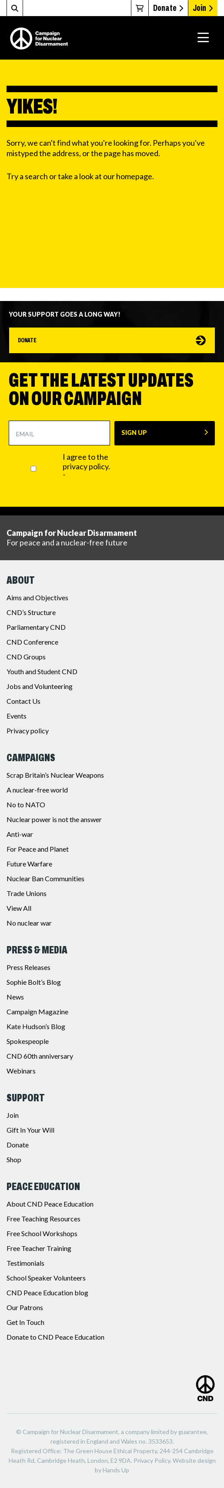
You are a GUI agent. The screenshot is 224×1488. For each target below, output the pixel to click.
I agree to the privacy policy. (86, 466)
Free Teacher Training (39, 1248)
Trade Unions (27, 893)
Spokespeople (28, 1041)
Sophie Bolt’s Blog (34, 982)
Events (17, 716)
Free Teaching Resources (43, 1218)
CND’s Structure (31, 612)
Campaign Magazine (37, 1011)
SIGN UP (134, 432)
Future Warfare (29, 863)
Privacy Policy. (152, 1460)
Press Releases (28, 967)
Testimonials (25, 1263)
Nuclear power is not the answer (54, 819)
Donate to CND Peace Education (55, 1337)
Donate (168, 8)
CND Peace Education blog (47, 1292)
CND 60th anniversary (40, 1056)
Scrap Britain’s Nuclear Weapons (55, 775)
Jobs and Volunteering (40, 686)
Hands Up (116, 1470)
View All (19, 908)
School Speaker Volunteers (46, 1278)
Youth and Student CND (42, 671)
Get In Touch (25, 1322)
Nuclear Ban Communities (45, 878)
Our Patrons (25, 1307)
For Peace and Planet (38, 849)
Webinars (21, 1071)
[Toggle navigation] (203, 38)
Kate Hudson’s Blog (36, 1026)
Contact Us (23, 701)
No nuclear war (29, 923)
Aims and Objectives (37, 597)
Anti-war (20, 834)
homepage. (135, 176)
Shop (14, 1159)
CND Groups (26, 656)
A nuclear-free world (37, 790)
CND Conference (32, 642)
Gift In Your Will (30, 1130)
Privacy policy (28, 730)
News (15, 997)
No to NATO (26, 804)
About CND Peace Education (50, 1204)
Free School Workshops (42, 1233)
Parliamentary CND (36, 627)
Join (203, 8)
